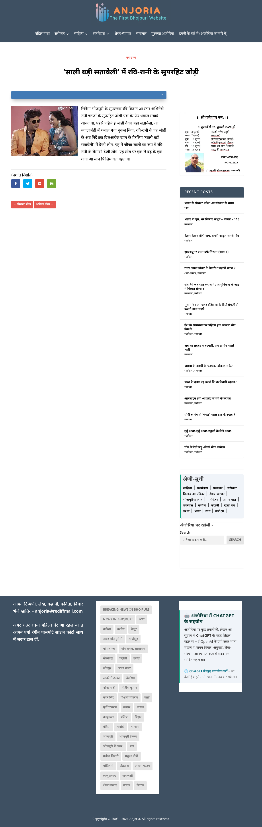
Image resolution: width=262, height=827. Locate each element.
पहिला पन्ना (42, 34)
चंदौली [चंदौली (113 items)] (123, 659)
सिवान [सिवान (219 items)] (140, 785)
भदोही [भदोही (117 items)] (121, 727)
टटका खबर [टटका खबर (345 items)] (124, 668)
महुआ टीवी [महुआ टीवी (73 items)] (131, 756)
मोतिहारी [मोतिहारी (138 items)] (108, 766)
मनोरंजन (131, 58)
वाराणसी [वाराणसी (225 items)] (127, 776)
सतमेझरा (99, 34)
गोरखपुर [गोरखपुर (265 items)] (108, 659)
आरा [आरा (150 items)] (142, 619)
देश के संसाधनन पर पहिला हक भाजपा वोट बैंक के (209, 327)
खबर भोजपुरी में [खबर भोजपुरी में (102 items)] (112, 639)
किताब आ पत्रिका (194, 494)
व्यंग (208, 511)
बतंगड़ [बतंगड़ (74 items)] (140, 707)
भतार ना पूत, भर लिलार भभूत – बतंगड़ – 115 (211, 220)
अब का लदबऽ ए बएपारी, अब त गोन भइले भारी (209, 348)
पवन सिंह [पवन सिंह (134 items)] (108, 698)
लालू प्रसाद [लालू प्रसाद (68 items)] (109, 776)
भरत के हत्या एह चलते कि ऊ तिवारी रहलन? (210, 382)
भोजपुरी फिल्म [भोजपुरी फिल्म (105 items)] (128, 737)
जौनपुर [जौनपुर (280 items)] (107, 668)
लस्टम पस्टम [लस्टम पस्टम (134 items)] (142, 766)
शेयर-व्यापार (122, 34)
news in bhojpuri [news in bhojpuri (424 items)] (118, 619)
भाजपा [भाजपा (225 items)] (135, 727)
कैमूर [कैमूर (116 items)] (134, 629)
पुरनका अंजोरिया (162, 34)
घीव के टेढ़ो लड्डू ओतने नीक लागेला (204, 447)
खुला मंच (230, 506)
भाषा (186, 208)
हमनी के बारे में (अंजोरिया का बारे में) (203, 34)
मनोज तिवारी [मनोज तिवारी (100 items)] (111, 756)
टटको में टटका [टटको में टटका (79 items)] (111, 678)
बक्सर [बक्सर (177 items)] (126, 707)
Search (185, 533)
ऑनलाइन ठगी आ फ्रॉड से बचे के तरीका (207, 399)
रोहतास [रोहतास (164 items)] (124, 766)
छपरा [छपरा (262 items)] (136, 659)
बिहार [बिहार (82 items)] (138, 717)
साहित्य (79, 34)
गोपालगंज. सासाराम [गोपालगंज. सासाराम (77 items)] (133, 649)
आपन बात (229, 500)
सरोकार (60, 34)
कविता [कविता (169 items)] (107, 629)
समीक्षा (220, 511)
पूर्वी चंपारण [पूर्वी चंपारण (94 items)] (110, 707)
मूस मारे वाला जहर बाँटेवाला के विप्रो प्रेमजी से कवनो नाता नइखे (211, 307)
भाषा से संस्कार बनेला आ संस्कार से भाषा (209, 203)
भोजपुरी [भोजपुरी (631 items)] (108, 737)
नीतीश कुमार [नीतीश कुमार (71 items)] (129, 688)
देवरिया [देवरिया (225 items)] (130, 678)
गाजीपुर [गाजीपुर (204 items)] (133, 639)
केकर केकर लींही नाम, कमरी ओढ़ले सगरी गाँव (211, 236)
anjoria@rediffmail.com (59, 611)
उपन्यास (188, 506)
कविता (202, 506)
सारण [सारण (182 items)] (126, 785)
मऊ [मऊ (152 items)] (132, 746)
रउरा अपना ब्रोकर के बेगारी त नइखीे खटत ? (210, 268)
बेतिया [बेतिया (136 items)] (106, 727)
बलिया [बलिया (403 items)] (124, 717)
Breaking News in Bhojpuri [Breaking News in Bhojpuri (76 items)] (126, 610)
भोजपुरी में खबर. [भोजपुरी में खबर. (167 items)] (113, 746)
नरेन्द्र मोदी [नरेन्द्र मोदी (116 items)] (109, 688)
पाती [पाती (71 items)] (147, 698)
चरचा (187, 511)
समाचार (141, 34)
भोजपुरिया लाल (193, 500)
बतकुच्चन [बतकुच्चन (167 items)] (108, 717)
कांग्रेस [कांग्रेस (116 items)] (121, 629)
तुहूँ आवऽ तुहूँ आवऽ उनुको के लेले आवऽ (207, 431)
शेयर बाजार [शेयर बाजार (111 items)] (110, 785)
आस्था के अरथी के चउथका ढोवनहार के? (208, 366)
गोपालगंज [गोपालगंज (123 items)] (109, 649)
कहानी (215, 506)
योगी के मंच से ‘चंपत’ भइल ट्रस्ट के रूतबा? (209, 415)
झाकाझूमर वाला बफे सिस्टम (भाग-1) (206, 252)
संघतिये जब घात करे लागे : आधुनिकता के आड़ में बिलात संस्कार (211, 287)
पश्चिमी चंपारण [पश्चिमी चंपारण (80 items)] (129, 698)
